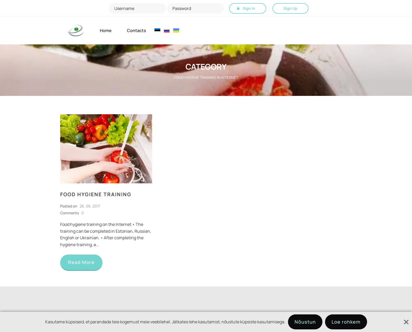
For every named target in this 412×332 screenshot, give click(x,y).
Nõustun (305, 322)
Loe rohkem (346, 322)
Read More (81, 262)
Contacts (136, 30)
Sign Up (290, 8)
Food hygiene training (95, 194)
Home (105, 30)
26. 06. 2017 (90, 206)
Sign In (249, 8)
